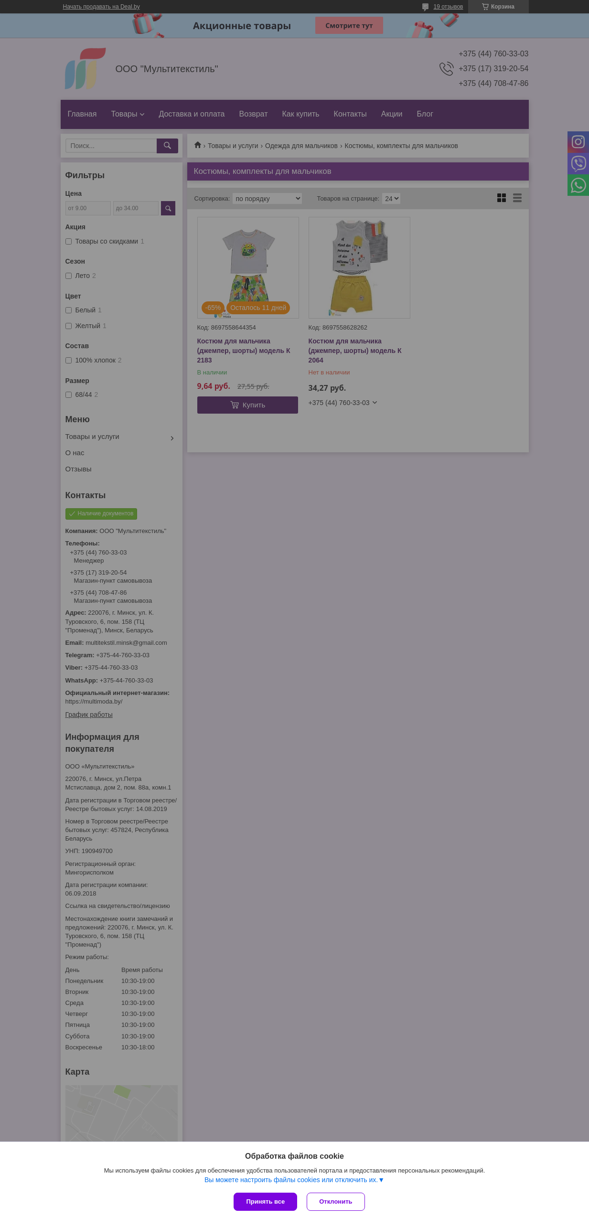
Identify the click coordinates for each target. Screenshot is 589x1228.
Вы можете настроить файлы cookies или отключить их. (291, 1180)
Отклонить (335, 1201)
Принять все (265, 1201)
